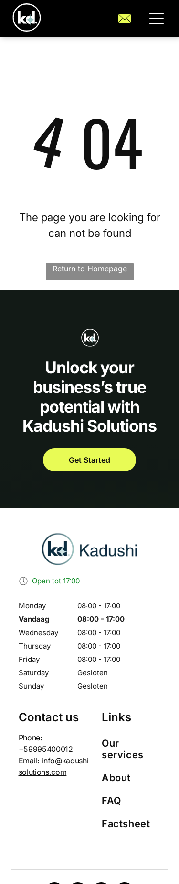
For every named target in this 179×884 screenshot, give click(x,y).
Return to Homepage (90, 268)
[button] (156, 18)
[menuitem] (131, 749)
